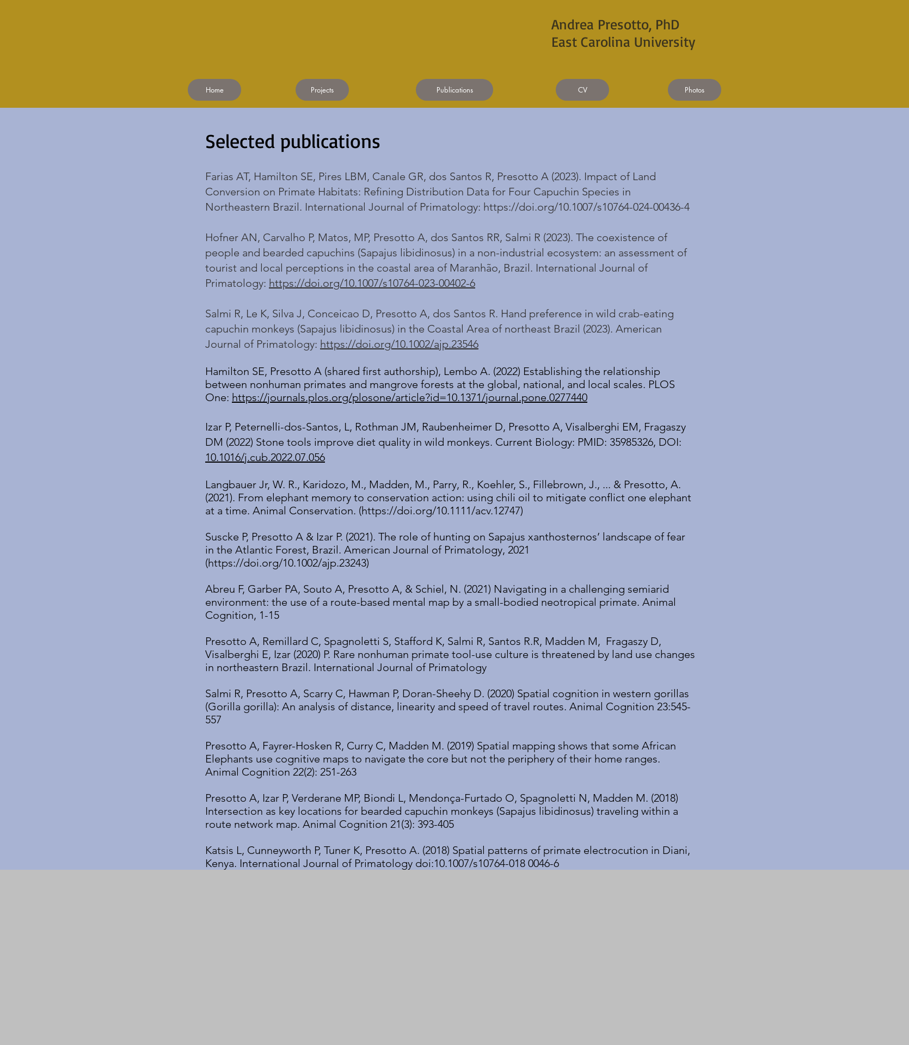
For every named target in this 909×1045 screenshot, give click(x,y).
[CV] (582, 90)
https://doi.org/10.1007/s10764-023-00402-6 (372, 283)
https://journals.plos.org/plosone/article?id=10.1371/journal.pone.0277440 (409, 397)
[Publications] (454, 90)
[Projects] (322, 90)
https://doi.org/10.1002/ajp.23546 (399, 344)
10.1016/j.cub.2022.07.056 (265, 457)
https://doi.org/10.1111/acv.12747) (442, 510)
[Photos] (694, 90)
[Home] (214, 90)
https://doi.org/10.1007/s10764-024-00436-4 (586, 206)
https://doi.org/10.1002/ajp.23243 (287, 562)
